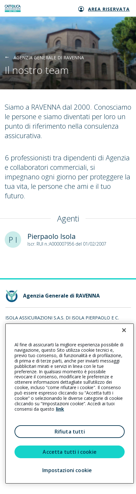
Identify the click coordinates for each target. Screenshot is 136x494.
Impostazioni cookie (67, 470)
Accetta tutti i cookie (70, 451)
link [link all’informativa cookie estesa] (60, 409)
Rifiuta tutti (70, 431)
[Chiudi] (124, 330)
